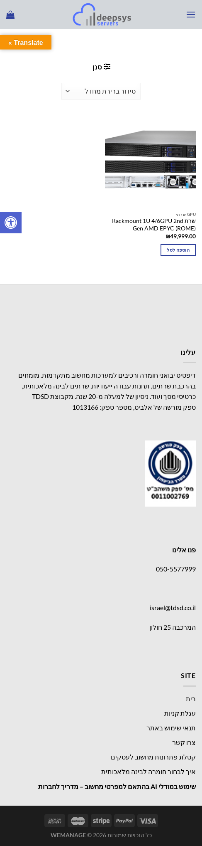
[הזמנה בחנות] (101, 91)
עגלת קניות (180, 713)
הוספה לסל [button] (178, 249)
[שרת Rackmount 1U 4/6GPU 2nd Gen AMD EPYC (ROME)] (150, 161)
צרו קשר (184, 742)
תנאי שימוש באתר (171, 728)
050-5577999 (176, 569)
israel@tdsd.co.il (173, 607)
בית (191, 699)
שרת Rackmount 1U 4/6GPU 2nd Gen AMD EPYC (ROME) (154, 225)
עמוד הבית (175, 43)
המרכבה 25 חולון (172, 627)
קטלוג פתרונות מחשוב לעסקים (153, 757)
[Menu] (191, 14)
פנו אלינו (184, 550)
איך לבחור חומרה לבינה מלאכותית (148, 771)
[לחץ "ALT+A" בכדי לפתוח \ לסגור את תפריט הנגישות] (11, 222)
